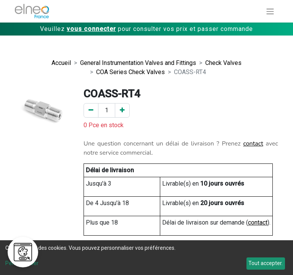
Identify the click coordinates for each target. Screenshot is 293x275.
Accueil (61, 62)
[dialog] (146, 257)
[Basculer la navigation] (270, 11)
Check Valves (223, 62)
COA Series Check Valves (130, 72)
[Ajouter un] (122, 110)
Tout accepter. (265, 263)
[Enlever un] (91, 110)
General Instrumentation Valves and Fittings (138, 62)
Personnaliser (22, 263)
